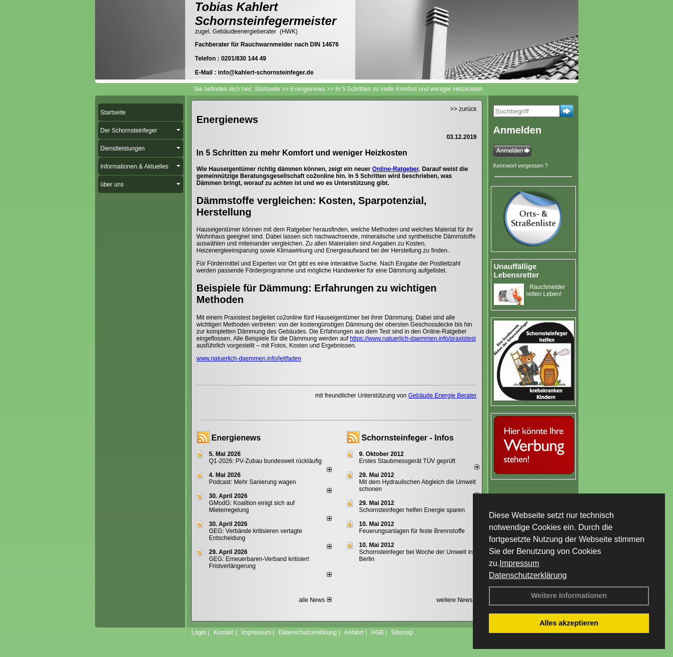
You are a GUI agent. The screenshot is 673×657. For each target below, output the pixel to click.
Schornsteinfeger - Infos (408, 438)
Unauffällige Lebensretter (516, 270)
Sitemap (402, 632)
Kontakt (224, 632)
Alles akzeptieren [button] (568, 623)
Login (199, 632)
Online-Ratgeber (395, 169)
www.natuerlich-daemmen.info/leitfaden (249, 358)
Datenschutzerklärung (528, 575)
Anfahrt (354, 632)
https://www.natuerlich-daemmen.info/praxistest (412, 338)
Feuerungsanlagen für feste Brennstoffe (412, 531)
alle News (315, 600)
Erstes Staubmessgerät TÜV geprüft (407, 461)
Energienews (236, 438)
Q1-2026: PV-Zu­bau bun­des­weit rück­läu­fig (265, 461)
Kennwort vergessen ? (520, 165)
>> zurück (463, 109)
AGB (377, 632)
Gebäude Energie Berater (442, 395)
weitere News (457, 600)
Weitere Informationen (569, 596)
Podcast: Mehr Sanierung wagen (252, 482)
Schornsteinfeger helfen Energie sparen (412, 510)
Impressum (519, 563)
